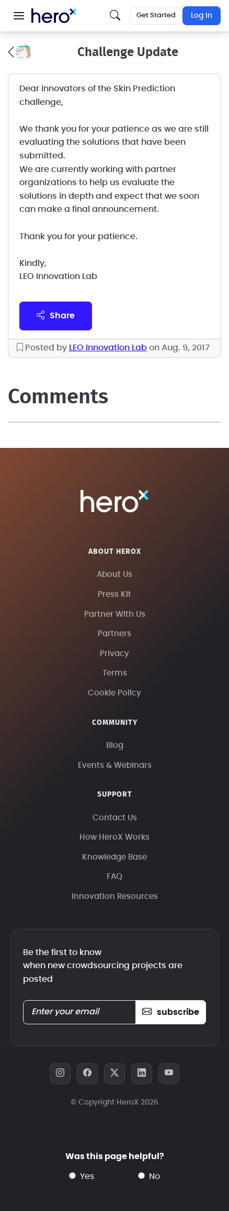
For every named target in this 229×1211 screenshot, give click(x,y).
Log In (201, 15)
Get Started (156, 15)
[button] (18, 15)
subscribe (170, 1012)
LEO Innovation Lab (108, 348)
